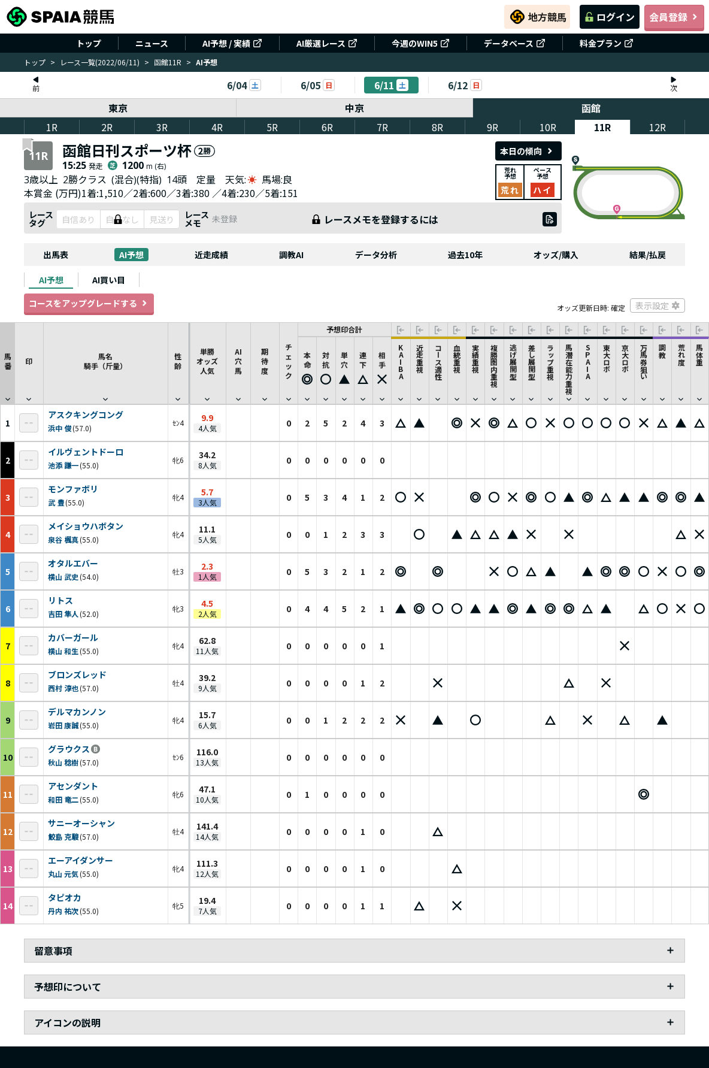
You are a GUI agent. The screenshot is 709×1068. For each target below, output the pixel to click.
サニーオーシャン (81, 823)
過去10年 (465, 254)
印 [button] (29, 366)
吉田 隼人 (63, 613)
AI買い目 (108, 280)
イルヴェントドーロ (85, 452)
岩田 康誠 (63, 725)
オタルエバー (73, 563)
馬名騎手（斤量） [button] (105, 365)
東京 (118, 108)
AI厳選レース (326, 43)
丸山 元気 (63, 873)
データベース (515, 43)
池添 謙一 (63, 465)
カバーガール (73, 638)
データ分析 (376, 254)
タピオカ (64, 897)
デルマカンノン (77, 712)
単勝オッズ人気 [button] (207, 365)
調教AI (291, 254)
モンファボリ (73, 489)
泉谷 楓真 (63, 539)
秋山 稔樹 (63, 762)
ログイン (609, 17)
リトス (60, 600)
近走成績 (211, 254)
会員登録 (674, 17)
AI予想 (131, 254)
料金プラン (607, 43)
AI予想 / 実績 (232, 43)
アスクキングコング (85, 415)
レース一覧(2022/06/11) (100, 62)
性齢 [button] (178, 365)
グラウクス (69, 749)
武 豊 (56, 502)
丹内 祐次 (63, 910)
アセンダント (73, 786)
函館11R (167, 62)
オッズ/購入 (556, 254)
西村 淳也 (63, 687)
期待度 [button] (264, 365)
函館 (591, 107)
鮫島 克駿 (63, 836)
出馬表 (55, 254)
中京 (354, 108)
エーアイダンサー (80, 860)
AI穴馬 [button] (238, 365)
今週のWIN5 (421, 43)
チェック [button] (288, 365)
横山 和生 (63, 650)
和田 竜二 (63, 799)
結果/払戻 (648, 254)
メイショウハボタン (85, 526)
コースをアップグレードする (89, 303)
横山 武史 (63, 576)
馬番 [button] (8, 365)
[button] (307, 371)
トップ (88, 43)
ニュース (151, 43)
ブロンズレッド (77, 675)
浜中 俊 (59, 427)
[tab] (51, 280)
